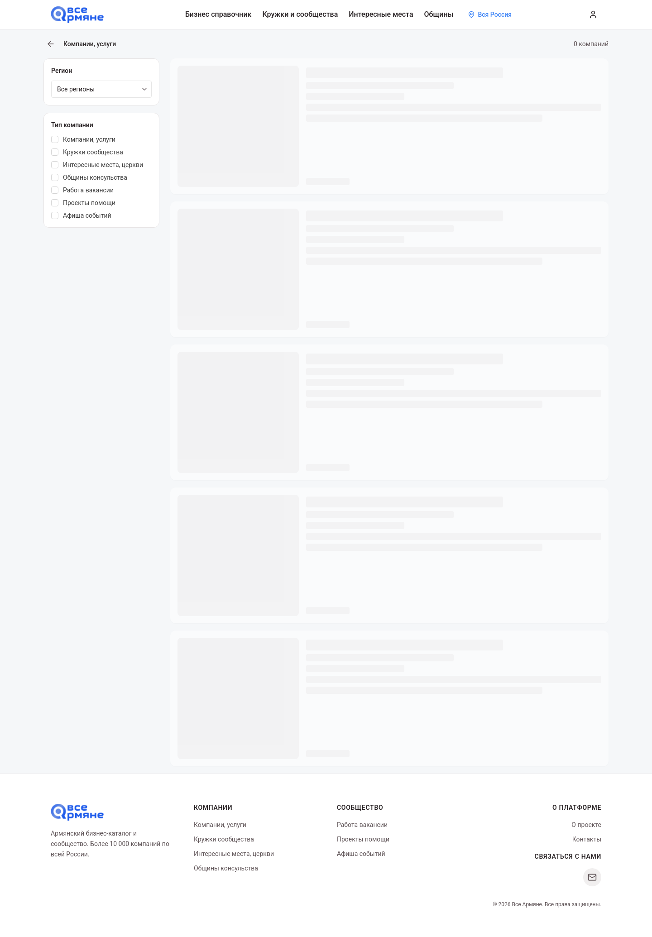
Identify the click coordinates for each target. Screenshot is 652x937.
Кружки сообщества (224, 839)
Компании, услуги (220, 824)
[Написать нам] (592, 877)
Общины (439, 14)
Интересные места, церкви (234, 853)
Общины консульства (226, 868)
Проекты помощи (363, 839)
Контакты (586, 839)
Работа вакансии (362, 824)
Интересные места (381, 14)
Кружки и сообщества (300, 14)
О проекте (586, 824)
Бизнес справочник (218, 14)
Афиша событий (361, 853)
